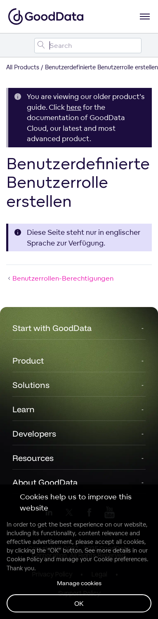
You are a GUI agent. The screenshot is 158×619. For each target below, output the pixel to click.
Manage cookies (79, 583)
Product (28, 360)
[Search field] (87, 45)
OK (79, 603)
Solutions (31, 385)
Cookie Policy (24, 559)
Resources (33, 458)
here (73, 107)
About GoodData (45, 482)
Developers (34, 433)
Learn (23, 409)
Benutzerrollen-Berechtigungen (59, 278)
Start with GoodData (52, 328)
